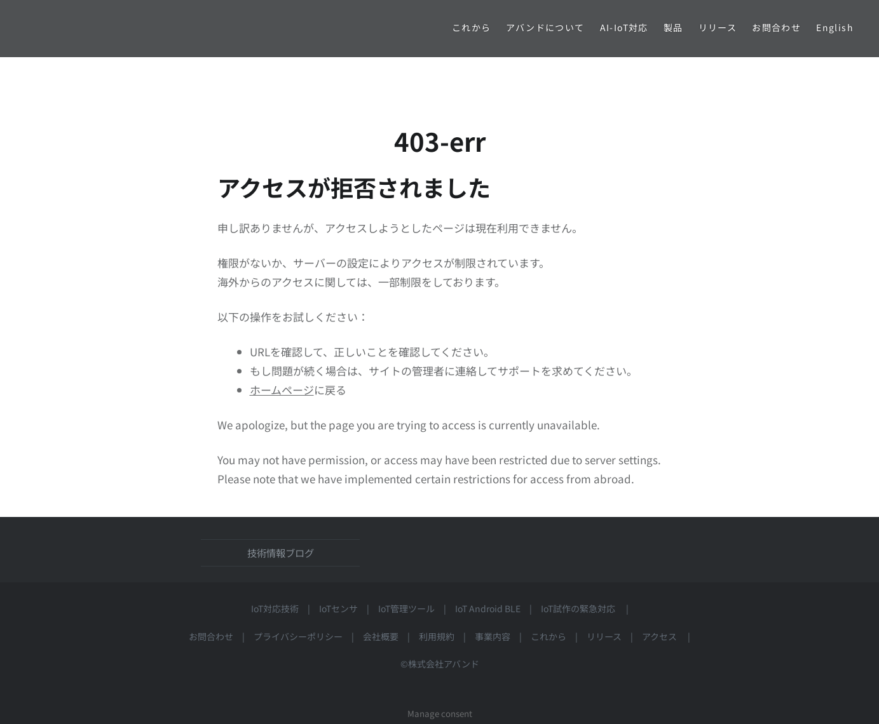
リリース (717, 27)
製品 (673, 27)
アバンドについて (545, 27)
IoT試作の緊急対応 (578, 608)
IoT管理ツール (406, 608)
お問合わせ (776, 27)
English (835, 27)
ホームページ (282, 390)
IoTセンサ (338, 608)
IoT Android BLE (488, 608)
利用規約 (436, 636)
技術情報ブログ (280, 553)
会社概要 (381, 636)
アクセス (664, 636)
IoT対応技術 (275, 608)
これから (471, 27)
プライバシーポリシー (298, 636)
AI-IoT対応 (624, 27)
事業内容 (492, 636)
